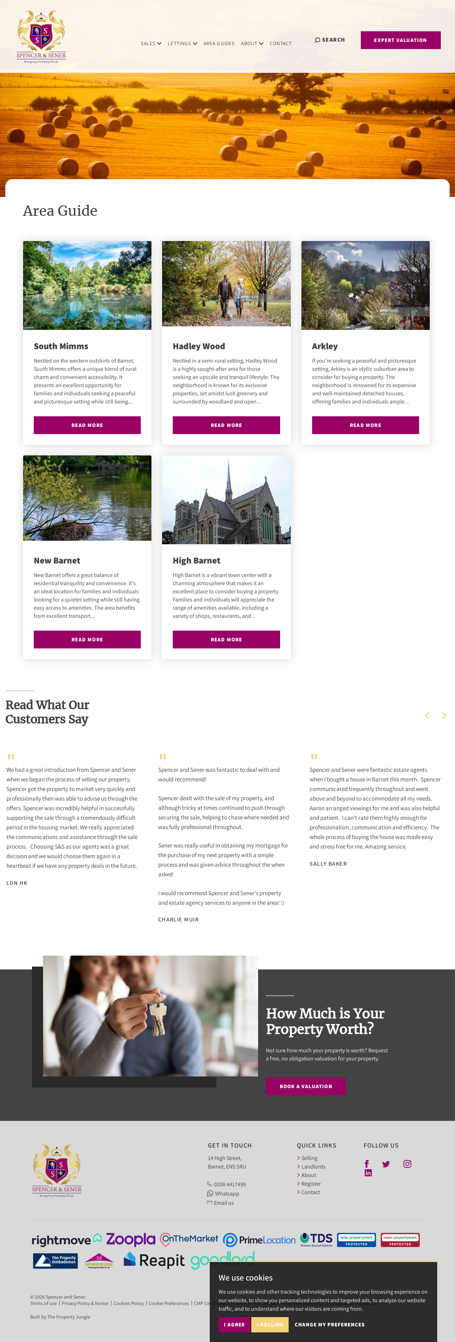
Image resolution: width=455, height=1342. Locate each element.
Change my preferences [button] (330, 1332)
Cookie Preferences (169, 1303)
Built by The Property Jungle (60, 1317)
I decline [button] (270, 1332)
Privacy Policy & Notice (85, 1303)
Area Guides (224, 39)
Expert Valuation (400, 40)
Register (309, 1183)
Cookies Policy (128, 1303)
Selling (307, 1157)
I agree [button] (234, 1332)
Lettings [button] (188, 39)
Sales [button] (156, 39)
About (306, 1174)
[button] (427, 715)
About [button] (258, 39)
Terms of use (43, 1303)
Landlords (311, 1166)
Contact (286, 39)
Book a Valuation (306, 1086)
